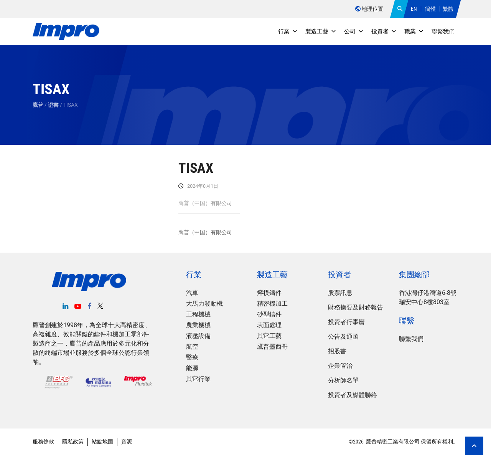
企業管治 (340, 365)
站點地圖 (102, 441)
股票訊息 (340, 292)
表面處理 (269, 325)
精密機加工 (272, 303)
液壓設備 (198, 335)
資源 (126, 441)
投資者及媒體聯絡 (352, 395)
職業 (414, 31)
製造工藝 (320, 31)
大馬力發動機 (204, 303)
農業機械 (198, 325)
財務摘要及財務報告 (355, 307)
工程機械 (198, 314)
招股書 (337, 351)
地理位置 (369, 9)
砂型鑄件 (269, 314)
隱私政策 (73, 441)
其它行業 (198, 378)
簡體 (430, 9)
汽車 (192, 292)
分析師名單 (343, 380)
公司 (354, 31)
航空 (192, 346)
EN (414, 9)
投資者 (384, 31)
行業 (288, 31)
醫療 (192, 357)
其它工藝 (269, 335)
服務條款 (43, 441)
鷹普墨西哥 (272, 346)
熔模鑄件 (269, 292)
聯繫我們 (443, 31)
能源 (192, 368)
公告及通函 (343, 336)
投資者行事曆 (346, 322)
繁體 (448, 9)
